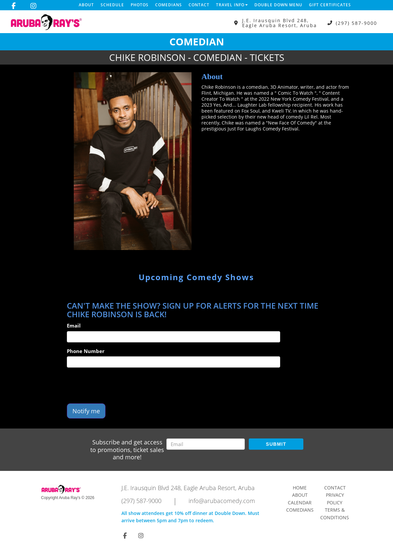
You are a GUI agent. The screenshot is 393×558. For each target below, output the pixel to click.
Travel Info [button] (232, 5)
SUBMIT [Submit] (276, 444)
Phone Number (86, 351)
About (86, 5)
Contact (199, 5)
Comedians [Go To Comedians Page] (300, 510)
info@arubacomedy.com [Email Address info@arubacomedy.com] (222, 501)
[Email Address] (205, 444)
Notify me (86, 411)
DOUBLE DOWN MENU (278, 5)
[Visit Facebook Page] (13, 6)
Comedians (168, 5)
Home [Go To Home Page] (300, 487)
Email (74, 325)
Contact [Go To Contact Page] (335, 487)
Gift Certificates (330, 5)
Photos (140, 5)
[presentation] (117, 385)
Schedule (112, 5)
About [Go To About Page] (300, 495)
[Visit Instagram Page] (33, 6)
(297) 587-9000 (356, 23)
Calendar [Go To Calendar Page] (300, 502)
